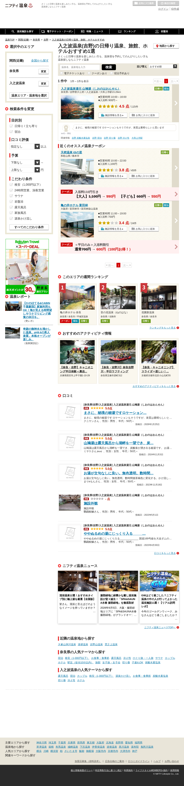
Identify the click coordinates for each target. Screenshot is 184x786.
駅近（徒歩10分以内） (81, 662)
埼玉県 (52, 742)
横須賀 (54, 751)
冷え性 (127, 658)
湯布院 (135, 746)
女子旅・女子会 (111, 662)
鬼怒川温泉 (147, 746)
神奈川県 (41, 742)
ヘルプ (157, 761)
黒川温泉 (124, 746)
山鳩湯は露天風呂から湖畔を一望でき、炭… (119, 443)
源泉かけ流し (123, 675)
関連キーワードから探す (20, 755)
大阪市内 (101, 751)
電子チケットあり (74, 73)
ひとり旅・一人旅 (143, 658)
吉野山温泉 (96, 644)
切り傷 (126, 662)
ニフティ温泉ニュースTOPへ (160, 627)
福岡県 (138, 742)
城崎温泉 (73, 746)
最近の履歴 (168, 3)
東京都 (91, 742)
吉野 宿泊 (97, 138)
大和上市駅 (137, 138)
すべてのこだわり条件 (29, 227)
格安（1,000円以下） (77, 658)
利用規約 (128, 770)
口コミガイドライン (139, 761)
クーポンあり (99, 73)
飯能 (81, 751)
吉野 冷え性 (123, 138)
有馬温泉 (61, 746)
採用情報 (174, 770)
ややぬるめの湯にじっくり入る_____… (115, 534)
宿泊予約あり (122, 73)
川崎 (46, 751)
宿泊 (60, 658)
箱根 (51, 746)
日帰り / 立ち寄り (26, 126)
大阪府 (100, 742)
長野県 (119, 742)
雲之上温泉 (111, 644)
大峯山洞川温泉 (67, 644)
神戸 (134, 751)
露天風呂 (116, 658)
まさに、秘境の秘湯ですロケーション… (115, 413)
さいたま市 (70, 751)
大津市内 (125, 751)
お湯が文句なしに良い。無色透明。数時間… (119, 473)
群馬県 (81, 742)
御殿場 (90, 751)
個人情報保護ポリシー (82, 770)
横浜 (39, 751)
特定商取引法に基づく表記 (108, 770)
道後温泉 (112, 746)
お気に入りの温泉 (144, 3)
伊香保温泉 (98, 746)
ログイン (163, 8)
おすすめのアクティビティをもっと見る (154, 386)
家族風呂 (20, 212)
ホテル (62, 662)
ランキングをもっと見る (162, 327)
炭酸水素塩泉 (152, 662)
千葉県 (62, 742)
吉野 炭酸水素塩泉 (81, 138)
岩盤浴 (19, 201)
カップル (170, 658)
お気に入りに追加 (145, 115)
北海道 (110, 742)
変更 (43, 71)
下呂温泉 (85, 746)
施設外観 (91, 503)
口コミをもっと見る (165, 553)
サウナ (159, 658)
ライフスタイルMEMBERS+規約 (151, 770)
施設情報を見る (113, 115)
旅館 (97, 662)
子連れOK (137, 662)
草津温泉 (41, 746)
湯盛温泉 (83, 644)
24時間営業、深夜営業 (29, 190)
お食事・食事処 (100, 658)
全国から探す (40, 60)
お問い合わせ (172, 761)
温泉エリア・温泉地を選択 (29, 95)
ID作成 (175, 8)
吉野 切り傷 (109, 138)
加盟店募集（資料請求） (88, 761)
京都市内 (113, 751)
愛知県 (129, 742)
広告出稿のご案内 (114, 761)
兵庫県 (71, 742)
